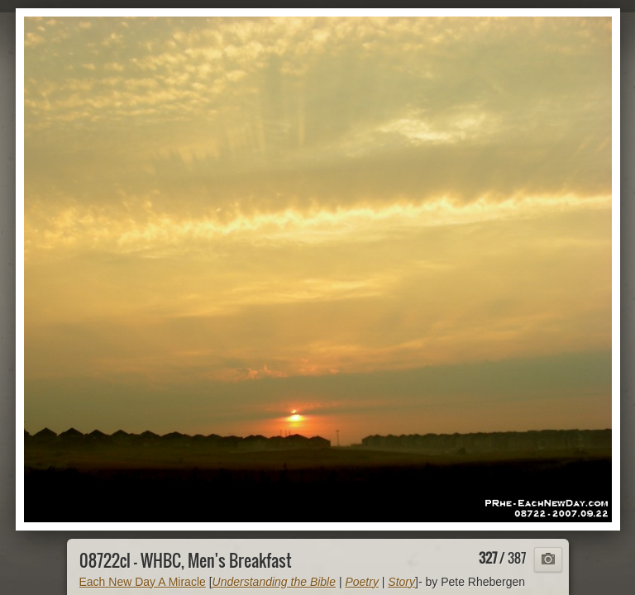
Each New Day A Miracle (142, 581)
